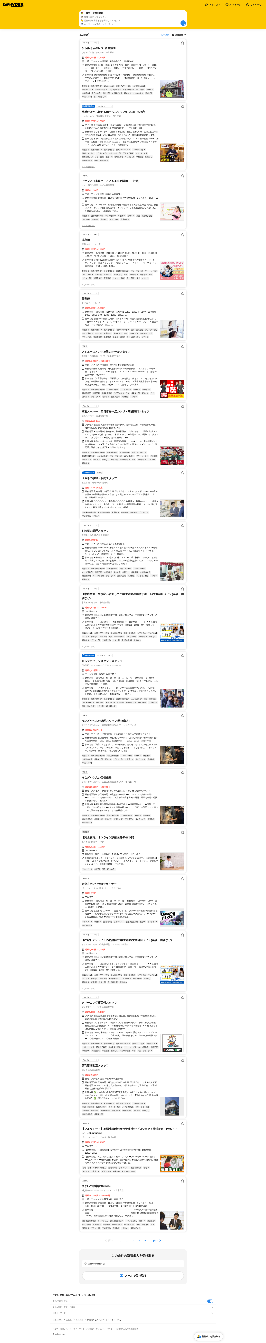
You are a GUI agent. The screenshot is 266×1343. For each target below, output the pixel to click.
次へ (155, 1240)
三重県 (69, 1320)
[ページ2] (127, 1240)
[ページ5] (145, 1240)
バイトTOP (57, 1320)
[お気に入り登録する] (182, 43)
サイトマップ (78, 1329)
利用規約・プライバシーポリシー (101, 1329)
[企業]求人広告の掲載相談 (127, 1329)
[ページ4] (139, 1240)
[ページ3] (133, 1240)
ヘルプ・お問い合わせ (62, 1329)
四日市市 (79, 1320)
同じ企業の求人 (88, 167)
